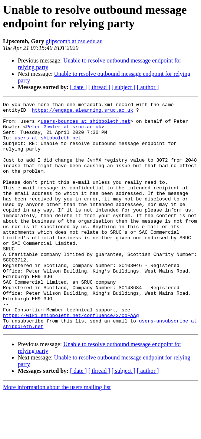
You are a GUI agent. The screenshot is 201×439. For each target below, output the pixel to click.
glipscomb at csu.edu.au (74, 41)
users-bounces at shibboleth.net (85, 125)
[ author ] (148, 87)
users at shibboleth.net (47, 145)
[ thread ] (99, 87)
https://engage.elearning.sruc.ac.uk (82, 112)
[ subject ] (123, 87)
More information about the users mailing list (57, 432)
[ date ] (78, 87)
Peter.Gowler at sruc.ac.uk (63, 132)
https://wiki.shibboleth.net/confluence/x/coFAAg (71, 358)
